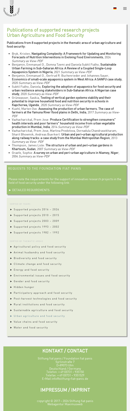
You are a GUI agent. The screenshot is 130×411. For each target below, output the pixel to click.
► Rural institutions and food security (37, 304)
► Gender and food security (30, 281)
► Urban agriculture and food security (37, 315)
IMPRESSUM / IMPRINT (65, 390)
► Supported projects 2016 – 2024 (34, 209)
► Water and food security (29, 327)
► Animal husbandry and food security (37, 252)
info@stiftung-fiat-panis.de (70, 378)
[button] (125, 8)
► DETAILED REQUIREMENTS (29, 190)
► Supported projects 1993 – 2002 (34, 226)
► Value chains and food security (34, 321)
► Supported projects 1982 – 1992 (34, 232)
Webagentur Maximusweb (65, 404)
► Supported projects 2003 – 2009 (34, 220)
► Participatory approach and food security (41, 292)
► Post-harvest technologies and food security (43, 298)
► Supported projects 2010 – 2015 (34, 215)
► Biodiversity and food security (33, 258)
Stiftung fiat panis (81, 401)
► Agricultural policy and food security (38, 246)
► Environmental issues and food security (40, 275)
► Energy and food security (29, 269)
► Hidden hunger (22, 286)
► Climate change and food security (36, 263)
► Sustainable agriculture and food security (41, 310)
